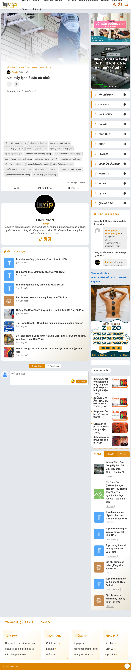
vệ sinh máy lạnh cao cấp (71, 169)
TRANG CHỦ (11, 622)
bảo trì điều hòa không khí (15, 143)
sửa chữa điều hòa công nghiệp (38, 154)
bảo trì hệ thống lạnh (38, 143)
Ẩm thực (110, 506)
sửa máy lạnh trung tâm (62, 164)
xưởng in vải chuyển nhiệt (103, 277)
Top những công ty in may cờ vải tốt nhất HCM (41, 259)
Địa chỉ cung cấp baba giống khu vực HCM (115, 565)
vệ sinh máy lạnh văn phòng (44, 175)
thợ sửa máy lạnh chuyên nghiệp (18, 169)
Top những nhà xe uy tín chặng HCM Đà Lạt (40, 284)
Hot (108, 589)
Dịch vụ (110, 606)
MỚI (97, 454)
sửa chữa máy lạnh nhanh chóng (18, 159)
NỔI (123, 454)
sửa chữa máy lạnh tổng (70, 159)
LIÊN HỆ (29, 622)
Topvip (12, 72)
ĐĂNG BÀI (46, 622)
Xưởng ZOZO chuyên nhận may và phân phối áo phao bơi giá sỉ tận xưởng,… (100, 386)
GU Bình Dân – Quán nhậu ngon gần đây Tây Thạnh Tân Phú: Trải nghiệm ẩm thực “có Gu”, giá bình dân (116, 492)
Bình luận (45, 188)
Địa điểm (111, 654)
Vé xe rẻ (116, 589)
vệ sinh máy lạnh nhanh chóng (17, 175)
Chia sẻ (73, 188)
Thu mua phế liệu (99, 273)
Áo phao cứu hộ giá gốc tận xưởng (101, 414)
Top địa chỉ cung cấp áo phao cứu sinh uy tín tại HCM (116, 515)
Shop (25, 9)
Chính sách (53, 643)
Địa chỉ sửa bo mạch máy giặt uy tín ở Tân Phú (41, 297)
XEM (110, 454)
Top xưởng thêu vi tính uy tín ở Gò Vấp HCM (40, 272)
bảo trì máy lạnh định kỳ (60, 143)
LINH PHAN (45, 220)
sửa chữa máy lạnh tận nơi (46, 159)
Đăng (81, 381)
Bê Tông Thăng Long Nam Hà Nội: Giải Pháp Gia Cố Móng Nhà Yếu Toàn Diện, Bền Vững (51, 337)
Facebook (53, 366)
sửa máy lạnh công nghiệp (38, 164)
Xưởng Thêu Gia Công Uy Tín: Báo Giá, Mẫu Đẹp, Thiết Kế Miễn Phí (110, 63)
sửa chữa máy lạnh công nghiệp (68, 154)
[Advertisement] (45, 114)
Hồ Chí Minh (111, 539)
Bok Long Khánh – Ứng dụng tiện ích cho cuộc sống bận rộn (49, 323)
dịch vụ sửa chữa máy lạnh (61, 149)
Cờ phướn (95, 281)
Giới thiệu (52, 654)
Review (110, 49)
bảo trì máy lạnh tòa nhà (37, 149)
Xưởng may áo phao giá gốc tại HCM (101, 440)
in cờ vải (122, 277)
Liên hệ (37, 9)
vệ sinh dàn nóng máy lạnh (46, 169)
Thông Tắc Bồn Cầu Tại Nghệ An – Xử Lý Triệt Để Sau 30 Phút (50, 310)
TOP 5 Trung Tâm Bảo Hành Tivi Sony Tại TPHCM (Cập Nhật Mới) (49, 350)
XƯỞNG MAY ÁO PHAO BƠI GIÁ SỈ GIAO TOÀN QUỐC (101, 402)
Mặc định (37, 366)
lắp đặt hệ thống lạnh (13, 154)
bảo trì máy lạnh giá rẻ (14, 149)
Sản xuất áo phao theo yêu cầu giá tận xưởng (101, 428)
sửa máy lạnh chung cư (14, 164)
